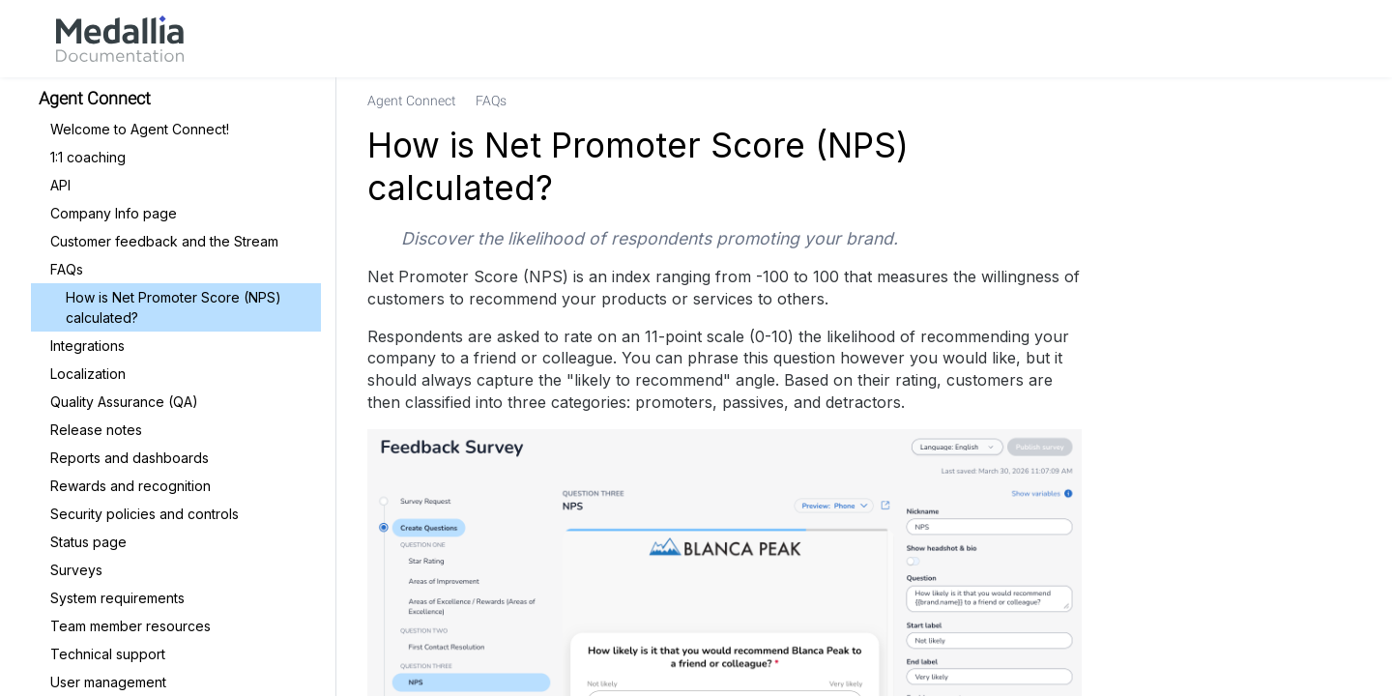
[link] (120, 38)
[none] (1338, 100)
